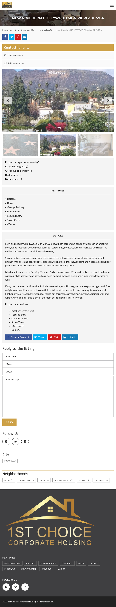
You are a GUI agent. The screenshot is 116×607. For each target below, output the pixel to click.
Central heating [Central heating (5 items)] (48, 563)
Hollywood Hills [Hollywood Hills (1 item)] (63, 480)
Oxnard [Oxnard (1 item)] (84, 480)
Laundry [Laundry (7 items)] (94, 563)
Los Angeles (20, 166)
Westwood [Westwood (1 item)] (101, 480)
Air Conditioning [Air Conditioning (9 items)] (12, 563)
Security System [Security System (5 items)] (28, 569)
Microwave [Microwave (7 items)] (9, 569)
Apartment (31, 162)
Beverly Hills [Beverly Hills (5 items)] (26, 480)
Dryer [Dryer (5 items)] (81, 563)
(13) (9, 30)
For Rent (26, 170)
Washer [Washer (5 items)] (61, 569)
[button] (108, 100)
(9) (27, 30)
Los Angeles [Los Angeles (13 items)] (10, 461)
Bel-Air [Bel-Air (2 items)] (8, 480)
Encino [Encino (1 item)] (44, 480)
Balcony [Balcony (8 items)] (30, 563)
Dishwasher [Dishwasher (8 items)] (67, 563)
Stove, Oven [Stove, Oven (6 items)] (47, 569)
